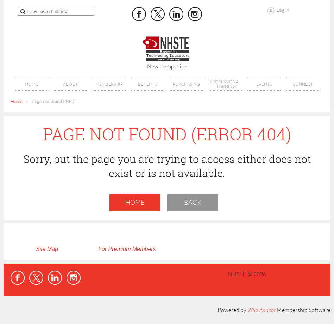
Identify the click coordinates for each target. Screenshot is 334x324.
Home (17, 101)
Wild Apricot (261, 310)
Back (192, 202)
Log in (283, 10)
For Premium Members (127, 249)
